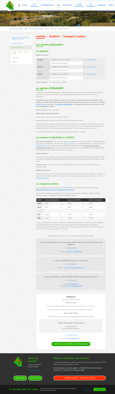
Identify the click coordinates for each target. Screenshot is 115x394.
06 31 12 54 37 (91, 67)
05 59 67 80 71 (72, 280)
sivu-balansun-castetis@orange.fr (72, 286)
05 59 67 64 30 (91, 59)
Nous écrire (20, 378)
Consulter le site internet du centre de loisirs (71, 344)
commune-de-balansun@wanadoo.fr (73, 267)
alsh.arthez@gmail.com (73, 338)
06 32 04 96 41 (40, 104)
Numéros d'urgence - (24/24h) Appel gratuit (79, 378)
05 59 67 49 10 (72, 248)
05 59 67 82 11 (72, 264)
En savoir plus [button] (88, 389)
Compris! (99, 389)
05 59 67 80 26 (91, 74)
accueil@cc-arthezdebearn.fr (73, 251)
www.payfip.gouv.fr (43, 178)
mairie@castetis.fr (74, 284)
